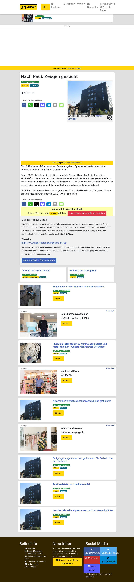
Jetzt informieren (74, 68)
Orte (80, 3)
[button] (45, 7)
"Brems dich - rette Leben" (36, 270)
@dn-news (91, 558)
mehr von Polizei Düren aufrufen (39, 260)
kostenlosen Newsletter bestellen (87, 213)
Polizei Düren (27, 93)
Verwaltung (46, 18)
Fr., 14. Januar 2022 (29, 82)
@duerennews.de (92, 551)
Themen (68, 3)
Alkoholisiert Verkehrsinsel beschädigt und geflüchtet (82, 401)
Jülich (73, 277)
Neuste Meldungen (33, 551)
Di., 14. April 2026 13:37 (61, 351)
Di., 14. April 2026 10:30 (61, 465)
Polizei (34, 85)
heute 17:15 (39, 15)
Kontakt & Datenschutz (35, 562)
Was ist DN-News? (33, 554)
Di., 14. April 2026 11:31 (61, 405)
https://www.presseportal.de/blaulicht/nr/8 (43, 243)
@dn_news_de (109, 560)
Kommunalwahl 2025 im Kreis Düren (107, 7)
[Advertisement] (67, 47)
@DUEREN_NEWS (109, 551)
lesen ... (58, 298)
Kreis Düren (33, 277)
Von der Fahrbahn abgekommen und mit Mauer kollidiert (83, 510)
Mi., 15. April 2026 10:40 (61, 290)
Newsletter (92, 5)
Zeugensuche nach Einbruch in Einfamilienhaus (78, 286)
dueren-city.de (110, 311)
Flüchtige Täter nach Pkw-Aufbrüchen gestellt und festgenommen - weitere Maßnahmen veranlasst (80, 345)
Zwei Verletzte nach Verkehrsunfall (71, 484)
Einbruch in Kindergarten (83, 270)
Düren (38, 18)
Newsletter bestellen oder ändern (67, 562)
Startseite (56, 5)
